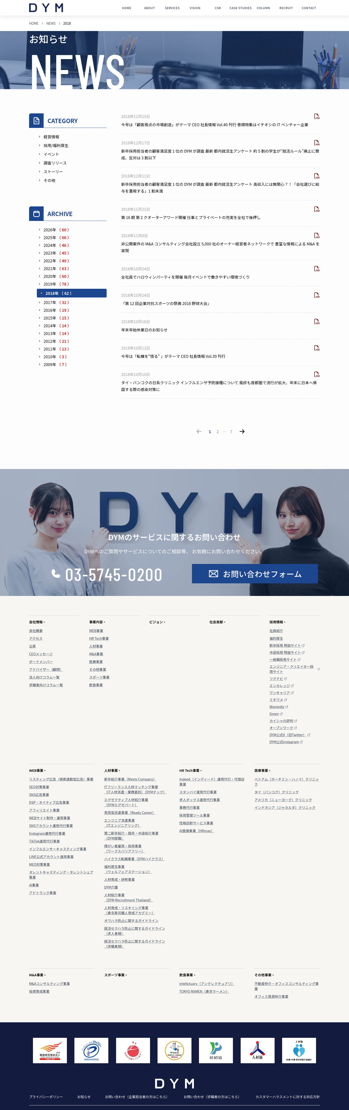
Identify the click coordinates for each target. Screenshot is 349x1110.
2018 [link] (67, 23)
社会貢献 (217, 621)
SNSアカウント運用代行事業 (51, 825)
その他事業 (97, 669)
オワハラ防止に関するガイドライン (131, 920)
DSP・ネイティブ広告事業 (49, 802)
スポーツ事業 (99, 677)
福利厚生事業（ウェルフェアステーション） (128, 869)
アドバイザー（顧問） (46, 669)
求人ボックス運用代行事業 (199, 799)
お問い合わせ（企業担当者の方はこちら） (137, 1096)
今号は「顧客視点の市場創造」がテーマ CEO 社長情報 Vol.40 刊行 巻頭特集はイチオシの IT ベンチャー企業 (214, 124)
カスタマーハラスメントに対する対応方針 (288, 1096)
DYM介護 (111, 887)
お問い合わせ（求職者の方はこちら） (212, 1096)
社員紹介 (276, 630)
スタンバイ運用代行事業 (198, 792)
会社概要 (36, 630)
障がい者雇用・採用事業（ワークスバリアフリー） (124, 848)
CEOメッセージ (41, 653)
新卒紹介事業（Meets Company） (130, 779)
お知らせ (84, 1096)
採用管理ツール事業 (194, 815)
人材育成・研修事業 (119, 879)
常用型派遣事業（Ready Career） (130, 812)
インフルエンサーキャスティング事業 (58, 848)
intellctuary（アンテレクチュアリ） (207, 983)
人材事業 (96, 646)
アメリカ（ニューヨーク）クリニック (283, 799)
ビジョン (157, 621)
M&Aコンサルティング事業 (49, 983)
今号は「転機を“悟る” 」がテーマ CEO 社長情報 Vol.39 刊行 (173, 356)
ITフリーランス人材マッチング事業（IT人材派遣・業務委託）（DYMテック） (135, 789)
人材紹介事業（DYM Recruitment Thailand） (128, 897)
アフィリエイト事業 (44, 810)
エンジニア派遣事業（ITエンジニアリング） (122, 823)
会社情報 (37, 621)
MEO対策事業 (39, 864)
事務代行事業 (189, 807)
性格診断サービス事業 (196, 823)
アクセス (35, 638)
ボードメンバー (41, 661)
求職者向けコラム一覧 (46, 684)
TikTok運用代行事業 (44, 841)
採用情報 (278, 621)
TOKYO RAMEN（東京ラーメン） (204, 991)
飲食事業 (96, 684)
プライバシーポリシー (46, 1096)
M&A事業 (96, 653)
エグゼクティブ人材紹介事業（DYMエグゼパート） (126, 802)
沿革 (32, 646)
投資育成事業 (39, 991)
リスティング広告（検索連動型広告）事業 (61, 779)
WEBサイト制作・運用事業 (49, 817)
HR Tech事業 (99, 638)
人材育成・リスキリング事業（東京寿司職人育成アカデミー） (129, 910)
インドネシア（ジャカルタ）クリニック (284, 807)
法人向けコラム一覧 (44, 677)
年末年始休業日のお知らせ (144, 330)
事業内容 (97, 621)
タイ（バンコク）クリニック (276, 792)
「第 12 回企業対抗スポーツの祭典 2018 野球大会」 (166, 303)
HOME (34, 23)
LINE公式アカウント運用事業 (51, 856)
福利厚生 (276, 638)
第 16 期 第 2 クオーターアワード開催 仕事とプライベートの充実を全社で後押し (191, 217)
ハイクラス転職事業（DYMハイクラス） (134, 858)
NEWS (51, 23)
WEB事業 (96, 630)
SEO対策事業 (39, 786)
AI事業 (34, 885)
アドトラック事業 (42, 892)
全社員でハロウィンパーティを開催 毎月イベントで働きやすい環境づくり (185, 277)
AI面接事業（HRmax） (196, 830)
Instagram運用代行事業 (47, 833)
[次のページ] (242, 431)
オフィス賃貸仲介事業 (271, 996)
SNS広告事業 (39, 794)
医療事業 (96, 661)
